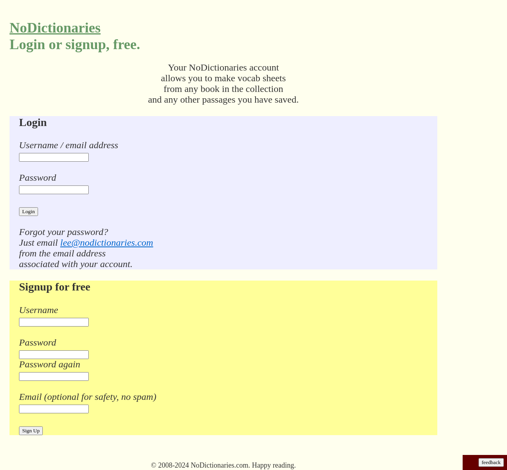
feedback (491, 462)
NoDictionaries (55, 28)
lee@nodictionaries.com (106, 242)
